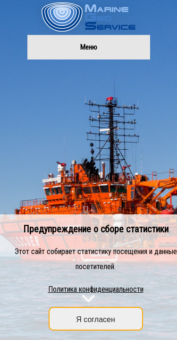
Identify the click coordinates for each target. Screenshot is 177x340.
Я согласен (95, 319)
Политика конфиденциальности (95, 289)
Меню (88, 47)
